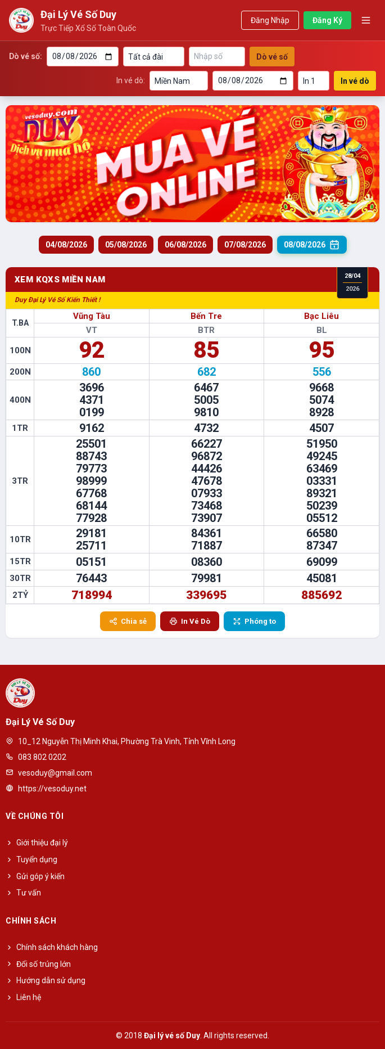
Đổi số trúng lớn (38, 964)
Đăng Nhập (270, 20)
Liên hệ (23, 997)
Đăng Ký (327, 20)
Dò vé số (272, 56)
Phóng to (254, 621)
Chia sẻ (128, 621)
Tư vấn (23, 892)
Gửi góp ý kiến (35, 876)
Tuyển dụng (31, 859)
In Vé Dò (189, 621)
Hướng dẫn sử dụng (45, 980)
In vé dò (355, 80)
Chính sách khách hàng (52, 947)
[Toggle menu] (366, 20)
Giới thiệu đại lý (37, 842)
